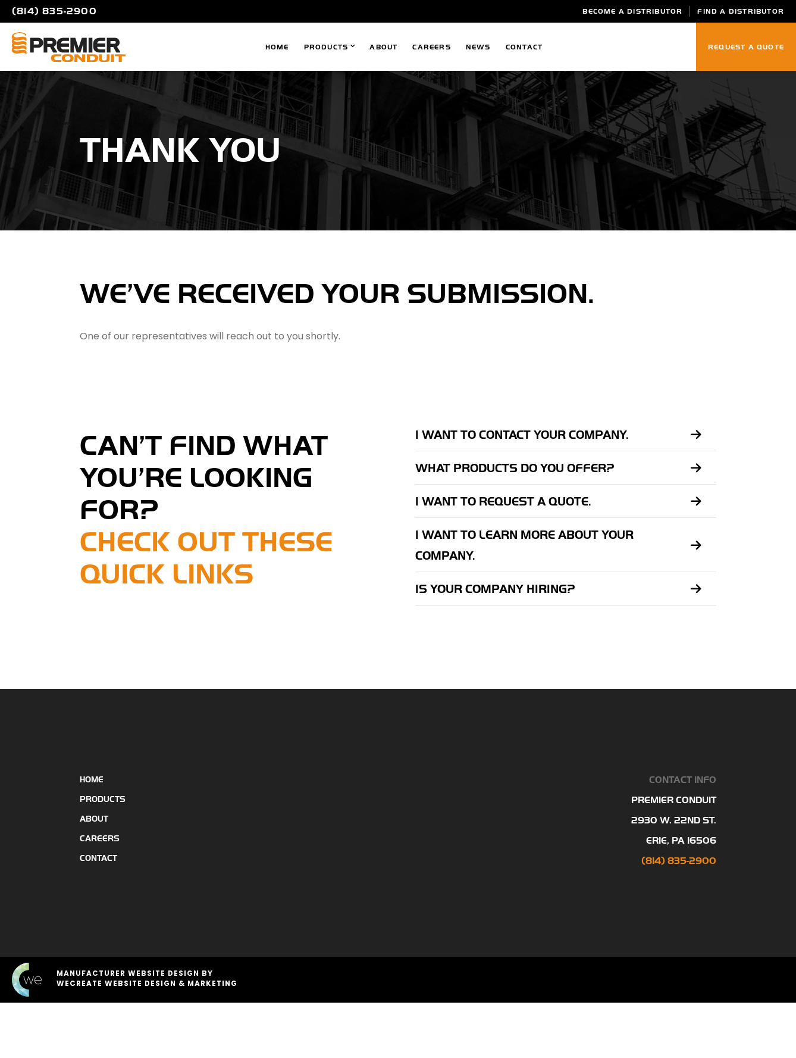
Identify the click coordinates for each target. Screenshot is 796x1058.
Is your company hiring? (495, 589)
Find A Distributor (740, 11)
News (478, 47)
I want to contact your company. (521, 435)
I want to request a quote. (503, 501)
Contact (524, 47)
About (383, 47)
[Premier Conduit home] (69, 47)
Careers (431, 47)
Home (277, 47)
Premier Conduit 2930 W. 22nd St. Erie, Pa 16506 (673, 820)
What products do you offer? (515, 468)
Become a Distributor (632, 11)
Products (326, 47)
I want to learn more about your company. (524, 545)
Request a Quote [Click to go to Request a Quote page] (746, 47)
